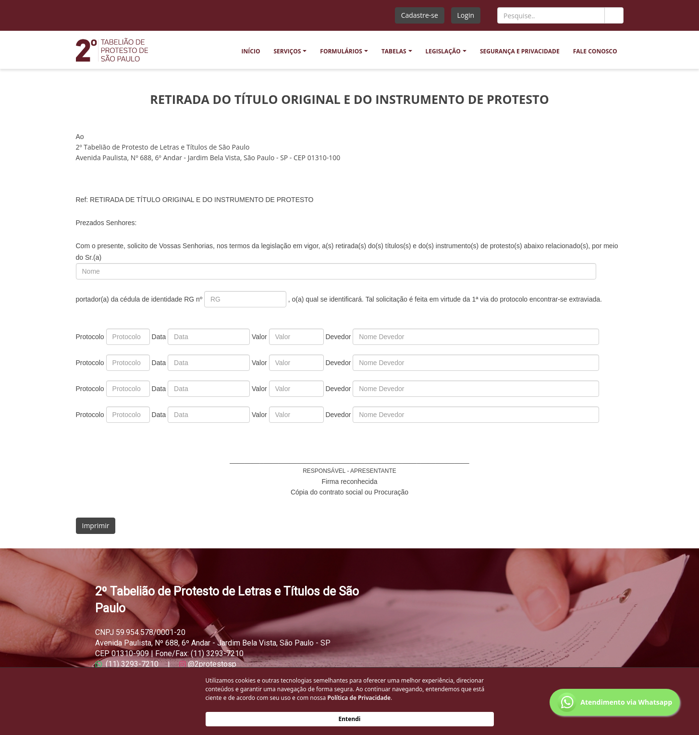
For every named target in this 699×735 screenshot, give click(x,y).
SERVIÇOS (287, 51)
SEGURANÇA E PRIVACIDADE (520, 51)
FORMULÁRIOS (341, 51)
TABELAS (393, 51)
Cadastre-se (419, 15)
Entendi (350, 719)
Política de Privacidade (359, 698)
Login (465, 15)
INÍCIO (251, 51)
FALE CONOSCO (595, 51)
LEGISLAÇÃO (443, 51)
